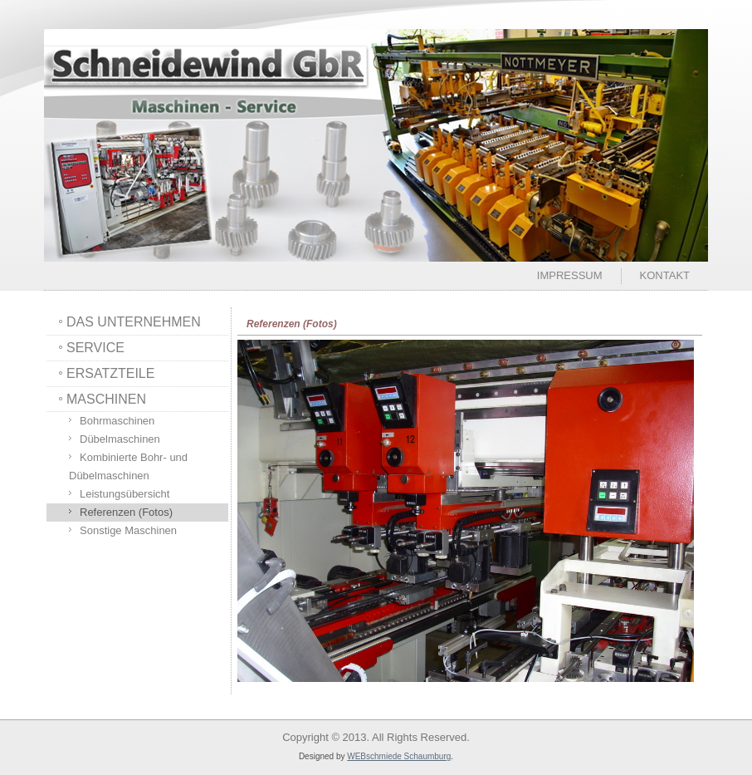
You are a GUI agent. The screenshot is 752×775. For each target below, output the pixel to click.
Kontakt (665, 275)
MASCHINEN (106, 399)
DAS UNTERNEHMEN (133, 322)
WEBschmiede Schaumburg (399, 756)
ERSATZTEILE (110, 373)
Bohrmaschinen (117, 420)
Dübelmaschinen (120, 439)
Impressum (570, 275)
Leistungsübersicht (124, 494)
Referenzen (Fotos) (126, 512)
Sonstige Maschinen (128, 530)
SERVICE (95, 348)
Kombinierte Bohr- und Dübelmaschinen (128, 466)
